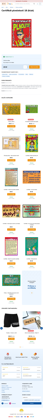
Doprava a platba (5, 385)
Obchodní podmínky (5, 389)
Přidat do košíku (34, 67)
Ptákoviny (11, 7)
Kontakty (3, 392)
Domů (3, 7)
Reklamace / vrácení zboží (6, 387)
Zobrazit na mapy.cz (26, 391)
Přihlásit (32, 403)
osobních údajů (37, 400)
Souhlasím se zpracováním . (32, 400)
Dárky (7, 7)
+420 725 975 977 (5, 397)
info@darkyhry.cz (5, 400)
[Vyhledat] (34, 4)
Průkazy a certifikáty (19, 7)
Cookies (3, 390)
